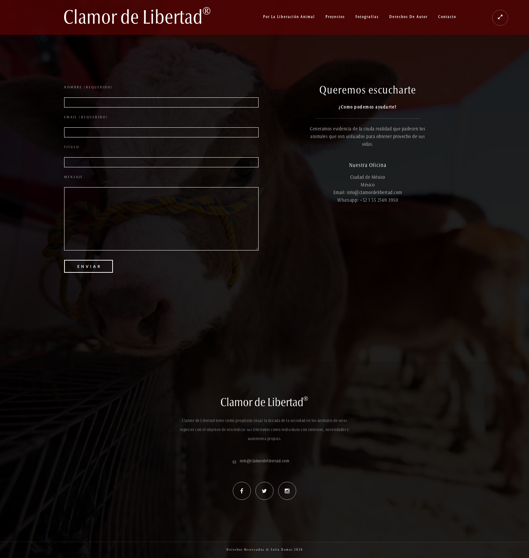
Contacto (447, 17)
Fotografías (367, 17)
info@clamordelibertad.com (265, 461)
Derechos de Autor (408, 17)
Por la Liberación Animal (289, 17)
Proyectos (335, 17)
